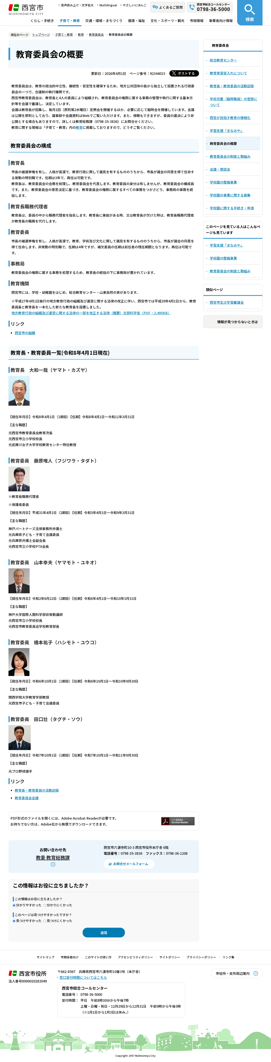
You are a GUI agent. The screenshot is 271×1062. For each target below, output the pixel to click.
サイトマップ (45, 957)
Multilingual (108, 5)
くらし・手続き (42, 20)
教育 (81, 34)
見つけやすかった (28, 920)
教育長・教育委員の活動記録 (37, 790)
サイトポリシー (169, 957)
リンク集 (228, 957)
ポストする (186, 73)
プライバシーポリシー (201, 957)
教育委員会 (96, 34)
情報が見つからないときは (237, 321)
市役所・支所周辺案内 (233, 973)
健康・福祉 (136, 20)
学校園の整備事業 (223, 258)
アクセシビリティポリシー (135, 957)
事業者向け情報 (221, 20)
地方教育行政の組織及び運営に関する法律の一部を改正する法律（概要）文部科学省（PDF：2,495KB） (91, 312)
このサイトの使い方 (98, 957)
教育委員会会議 (27, 797)
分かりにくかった (59, 905)
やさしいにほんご (135, 5)
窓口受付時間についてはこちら (83, 977)
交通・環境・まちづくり (104, 20)
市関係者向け (70, 957)
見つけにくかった (59, 920)
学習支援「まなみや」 (227, 245)
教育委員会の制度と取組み (230, 270)
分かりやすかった (28, 905)
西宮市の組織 (25, 332)
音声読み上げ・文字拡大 (77, 5)
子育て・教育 (69, 20)
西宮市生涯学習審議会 (227, 302)
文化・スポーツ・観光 (167, 20)
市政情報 (196, 20)
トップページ (41, 34)
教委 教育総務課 (53, 857)
